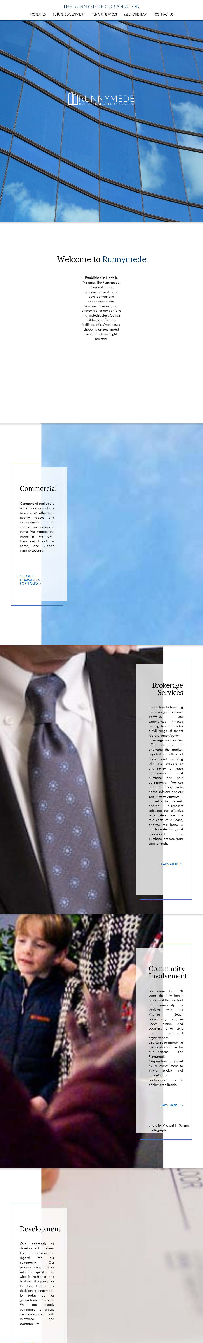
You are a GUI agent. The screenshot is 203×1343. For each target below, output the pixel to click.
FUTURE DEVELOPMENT (69, 14)
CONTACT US (164, 14)
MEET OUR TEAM (135, 14)
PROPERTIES (38, 14)
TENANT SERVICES (104, 14)
